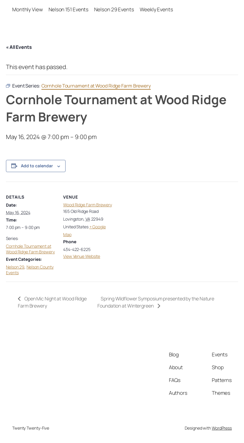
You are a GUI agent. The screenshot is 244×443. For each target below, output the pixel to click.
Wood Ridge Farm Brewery (87, 205)
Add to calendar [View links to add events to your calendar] (37, 166)
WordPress (222, 428)
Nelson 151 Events (68, 9)
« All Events (19, 47)
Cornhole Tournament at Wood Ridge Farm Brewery (30, 249)
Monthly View (27, 9)
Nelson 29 (15, 267)
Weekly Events (156, 9)
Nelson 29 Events (114, 9)
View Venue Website (81, 256)
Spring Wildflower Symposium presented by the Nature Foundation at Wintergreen (155, 302)
